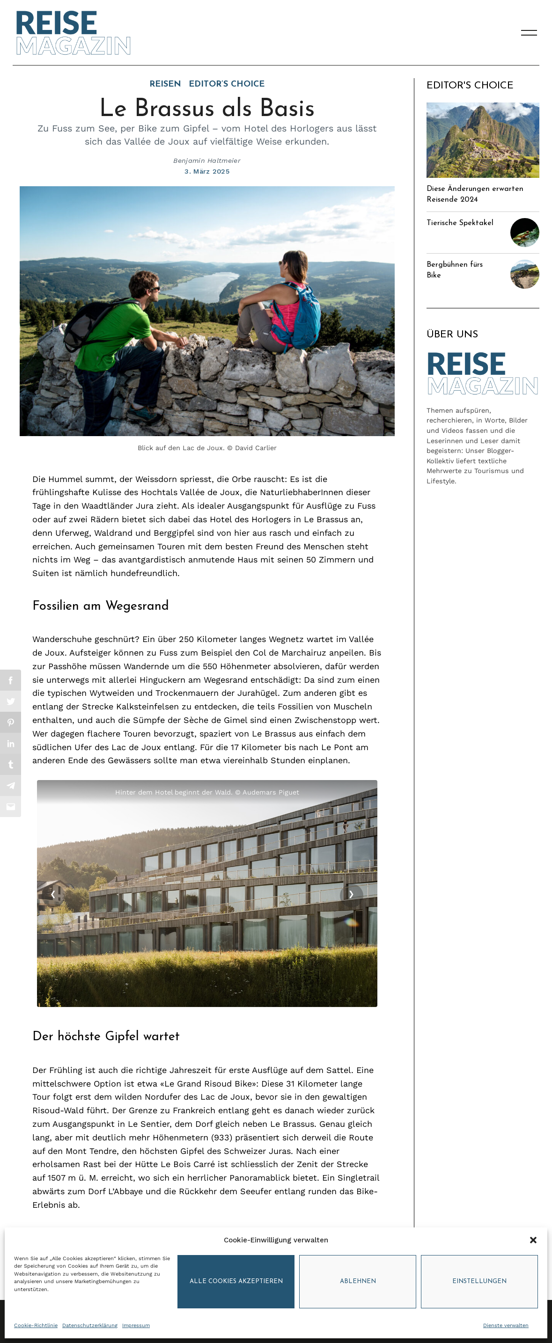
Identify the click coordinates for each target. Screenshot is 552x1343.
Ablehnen (358, 1281)
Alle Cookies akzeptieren (236, 1281)
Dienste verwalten (506, 1325)
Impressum (136, 1325)
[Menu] (529, 32)
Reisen (165, 84)
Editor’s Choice (227, 84)
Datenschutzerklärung (90, 1325)
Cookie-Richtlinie (36, 1325)
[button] (533, 1240)
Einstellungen (479, 1281)
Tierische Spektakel (460, 223)
